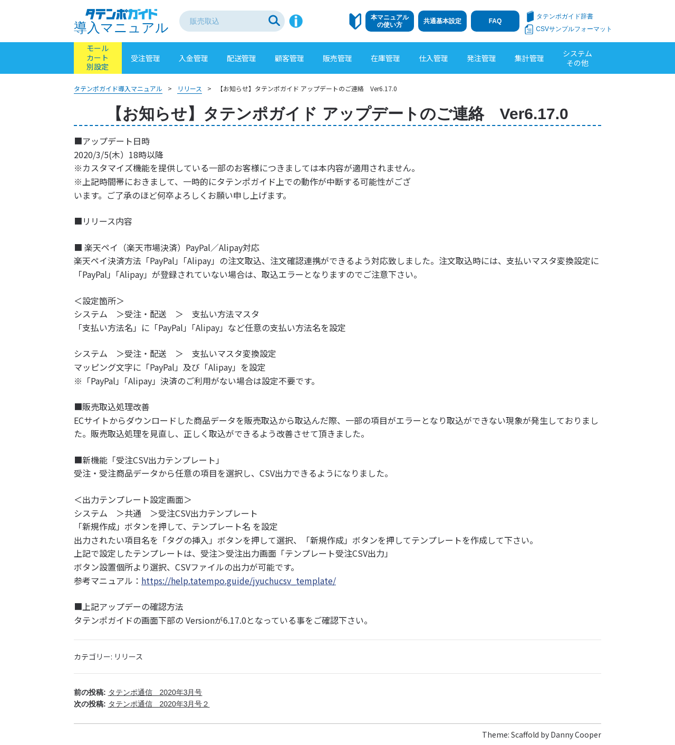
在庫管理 (385, 58)
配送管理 (241, 58)
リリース (128, 656)
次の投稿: (142, 704)
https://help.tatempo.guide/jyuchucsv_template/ (238, 580)
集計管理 (529, 58)
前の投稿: (138, 692)
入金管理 (193, 58)
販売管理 (337, 58)
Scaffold (525, 734)
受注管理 (145, 58)
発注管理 (481, 58)
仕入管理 (433, 58)
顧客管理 (289, 58)
